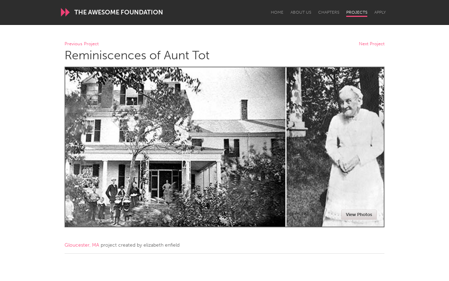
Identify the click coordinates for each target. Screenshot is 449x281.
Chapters (328, 12)
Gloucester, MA (82, 245)
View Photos (359, 214)
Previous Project (82, 44)
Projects (356, 12)
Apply (380, 12)
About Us (300, 12)
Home (277, 12)
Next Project (371, 44)
